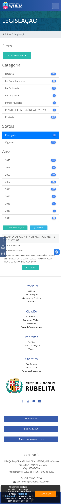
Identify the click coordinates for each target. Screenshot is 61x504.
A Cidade (31, 291)
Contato (31, 418)
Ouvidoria (31, 323)
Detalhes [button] (30, 267)
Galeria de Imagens (31, 345)
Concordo (45, 493)
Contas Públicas (32, 316)
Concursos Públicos (31, 320)
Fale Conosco (31, 364)
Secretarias (31, 301)
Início (6, 34)
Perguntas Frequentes (31, 371)
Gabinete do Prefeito (31, 298)
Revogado (17, 55)
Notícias (31, 342)
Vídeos (31, 349)
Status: (7, 245)
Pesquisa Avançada (15, 228)
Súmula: (7, 255)
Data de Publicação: (13, 250)
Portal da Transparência (31, 327)
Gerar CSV (39, 228)
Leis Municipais (31, 294)
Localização (31, 367)
